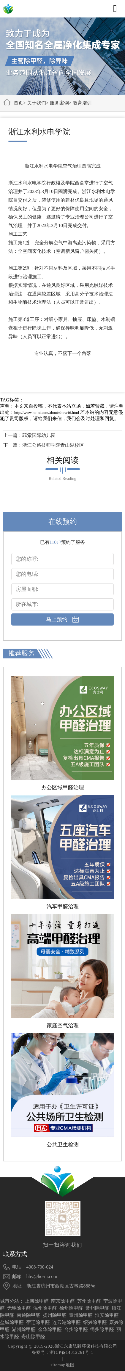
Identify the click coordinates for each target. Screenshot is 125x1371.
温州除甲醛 (45, 1308)
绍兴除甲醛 (95, 1322)
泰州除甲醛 (81, 1315)
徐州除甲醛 (71, 1308)
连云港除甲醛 (66, 1322)
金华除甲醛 (50, 1329)
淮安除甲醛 (107, 1315)
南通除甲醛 (28, 1315)
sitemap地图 (62, 1365)
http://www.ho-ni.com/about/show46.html (46, 412)
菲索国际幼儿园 (39, 435)
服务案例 (59, 102)
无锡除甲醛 (19, 1308)
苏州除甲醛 (89, 1301)
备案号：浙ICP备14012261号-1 (62, 1352)
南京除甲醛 (63, 1301)
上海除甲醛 (37, 1301)
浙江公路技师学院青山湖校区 (53, 445)
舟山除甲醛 (33, 1336)
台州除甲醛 (76, 1329)
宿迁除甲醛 (38, 1322)
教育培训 (82, 102)
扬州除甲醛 (55, 1315)
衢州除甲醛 (102, 1329)
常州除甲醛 (97, 1308)
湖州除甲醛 (24, 1329)
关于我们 (36, 102)
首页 (18, 102)
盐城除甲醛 (12, 1322)
